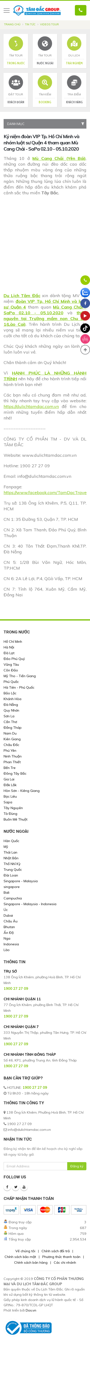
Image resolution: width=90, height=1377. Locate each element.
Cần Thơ (10, 722)
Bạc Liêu (10, 796)
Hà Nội (9, 647)
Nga (7, 938)
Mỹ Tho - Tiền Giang (20, 676)
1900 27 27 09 (35, 1087)
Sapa (8, 802)
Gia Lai (9, 779)
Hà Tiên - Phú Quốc (19, 687)
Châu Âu (11, 921)
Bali (6, 892)
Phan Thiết (12, 762)
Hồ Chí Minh (13, 641)
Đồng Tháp (13, 727)
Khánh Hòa (12, 699)
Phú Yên (10, 750)
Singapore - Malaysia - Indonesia (30, 904)
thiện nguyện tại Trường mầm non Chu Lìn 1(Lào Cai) (45, 318)
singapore (12, 887)
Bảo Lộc (10, 693)
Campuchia (13, 898)
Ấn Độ (9, 933)
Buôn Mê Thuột (15, 819)
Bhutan (9, 927)
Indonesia (11, 944)
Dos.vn (31, 1310)
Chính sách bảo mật (20, 1257)
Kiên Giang (12, 739)
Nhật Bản (11, 858)
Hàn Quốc (11, 841)
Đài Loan (11, 875)
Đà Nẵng (11, 704)
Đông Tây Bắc (15, 773)
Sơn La (9, 716)
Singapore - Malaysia (21, 881)
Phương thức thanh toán (61, 1257)
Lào (7, 950)
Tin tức (30, 24)
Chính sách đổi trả (56, 1251)
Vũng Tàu (11, 664)
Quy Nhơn (11, 710)
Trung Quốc (13, 869)
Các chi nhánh (65, 1262)
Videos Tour (49, 24)
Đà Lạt (9, 653)
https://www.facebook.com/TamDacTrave (45, 492)
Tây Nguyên (13, 808)
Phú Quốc (11, 682)
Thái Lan (10, 852)
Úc (6, 910)
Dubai (8, 915)
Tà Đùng (10, 813)
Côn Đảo (11, 670)
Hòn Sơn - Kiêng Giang (22, 791)
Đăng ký (76, 1166)
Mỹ (6, 846)
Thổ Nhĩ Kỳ (12, 864)
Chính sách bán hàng (31, 1262)
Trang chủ (12, 24)
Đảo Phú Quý (14, 659)
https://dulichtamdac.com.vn (31, 406)
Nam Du (10, 733)
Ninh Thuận (13, 756)
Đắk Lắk (10, 785)
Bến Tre (10, 768)
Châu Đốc (11, 745)
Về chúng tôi (25, 1251)
